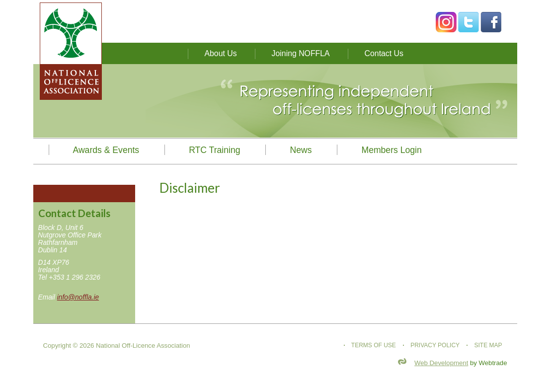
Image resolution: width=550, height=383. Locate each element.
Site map (488, 345)
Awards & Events (106, 150)
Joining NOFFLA (301, 53)
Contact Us (384, 53)
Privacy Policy (435, 345)
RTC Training (214, 150)
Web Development (441, 363)
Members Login (391, 150)
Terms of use (373, 345)
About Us (221, 53)
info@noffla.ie (78, 297)
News (301, 150)
